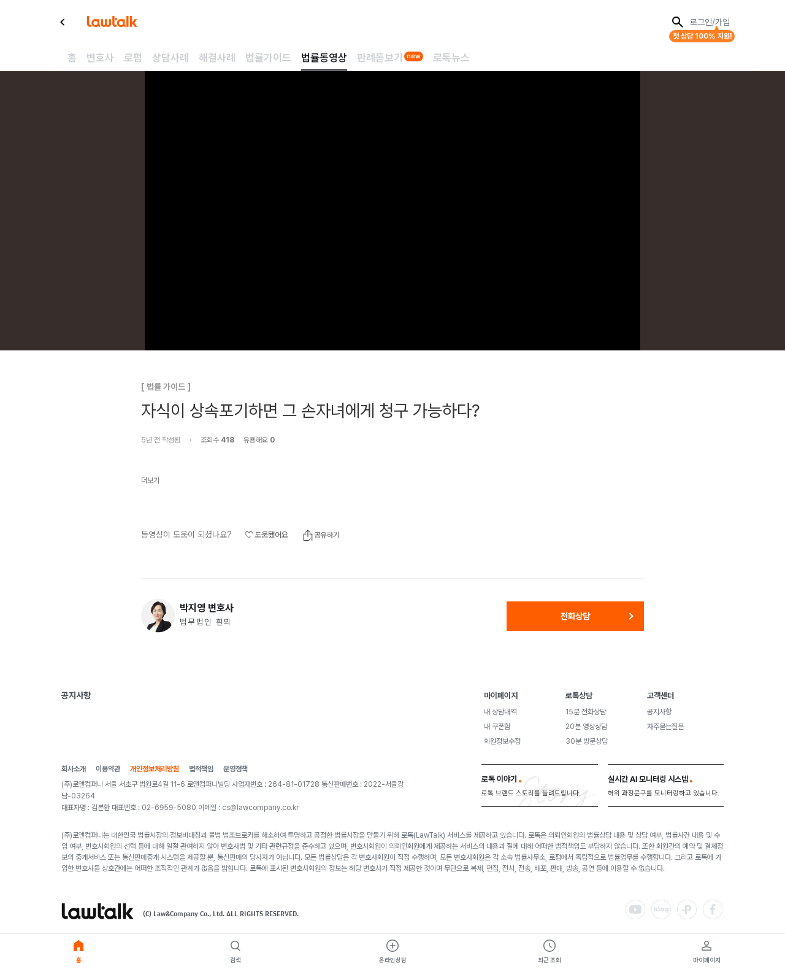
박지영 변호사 (207, 608)
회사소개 (73, 769)
